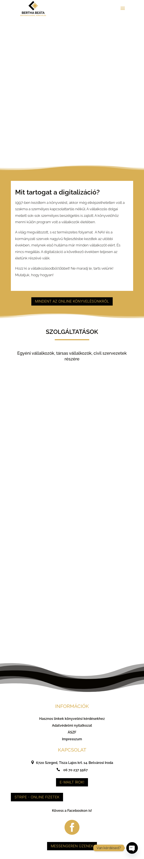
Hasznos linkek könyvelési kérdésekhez (72, 721)
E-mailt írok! (72, 784)
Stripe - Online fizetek (36, 799)
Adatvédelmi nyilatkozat (72, 728)
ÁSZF (72, 735)
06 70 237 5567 (75, 772)
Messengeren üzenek (72, 848)
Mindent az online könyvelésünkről (72, 304)
